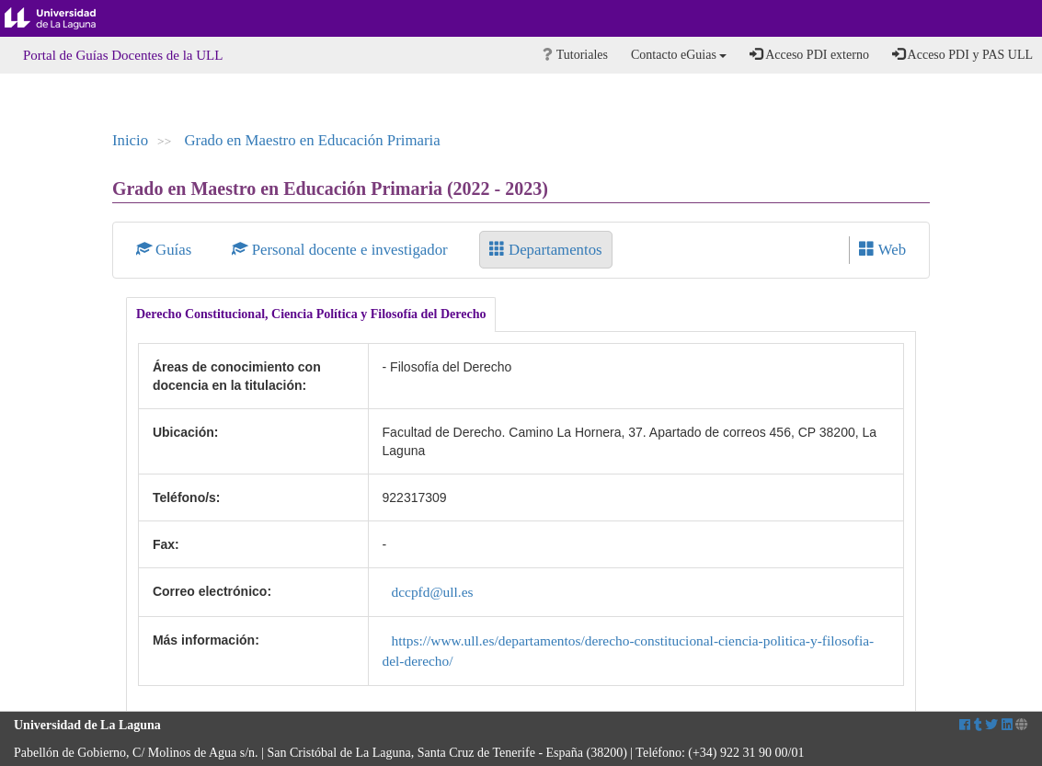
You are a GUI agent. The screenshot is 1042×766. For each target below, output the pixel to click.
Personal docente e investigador (341, 249)
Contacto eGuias (679, 55)
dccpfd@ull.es (433, 592)
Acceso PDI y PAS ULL (962, 54)
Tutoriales (575, 55)
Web (882, 249)
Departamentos (545, 249)
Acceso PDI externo (809, 54)
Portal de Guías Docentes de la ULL (123, 55)
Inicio (130, 140)
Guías (166, 249)
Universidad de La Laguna (64, 18)
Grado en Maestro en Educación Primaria (312, 140)
